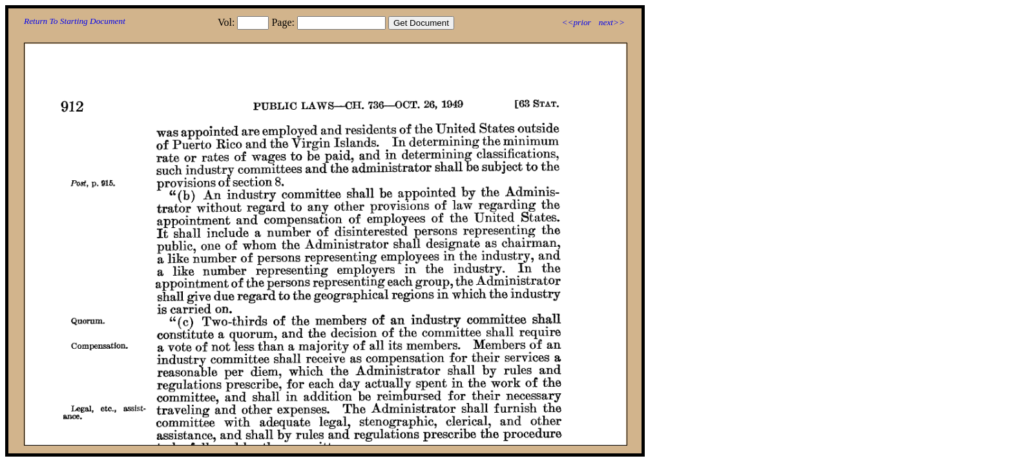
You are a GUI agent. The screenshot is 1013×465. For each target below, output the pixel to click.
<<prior (575, 22)
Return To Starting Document (74, 21)
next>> (612, 22)
